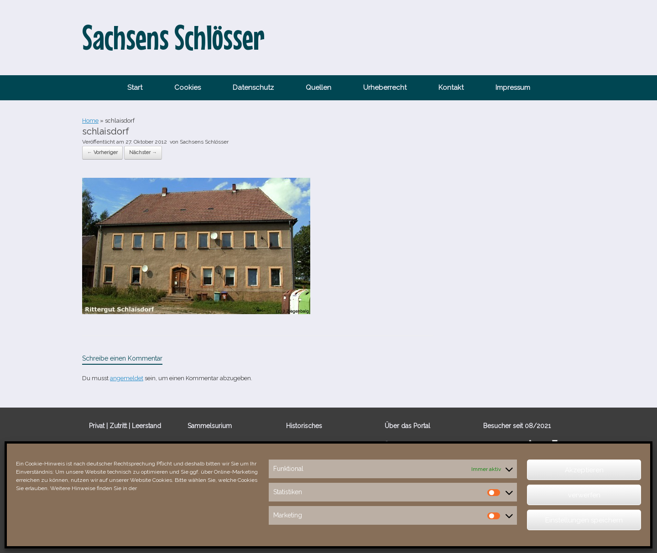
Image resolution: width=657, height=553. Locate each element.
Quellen (318, 87)
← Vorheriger (102, 152)
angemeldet (126, 378)
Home (90, 120)
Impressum (512, 87)
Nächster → (143, 152)
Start (134, 87)
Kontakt (451, 87)
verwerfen (584, 495)
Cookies (187, 87)
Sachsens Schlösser (204, 142)
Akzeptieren (584, 470)
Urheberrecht (385, 87)
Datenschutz (253, 87)
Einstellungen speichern (584, 520)
